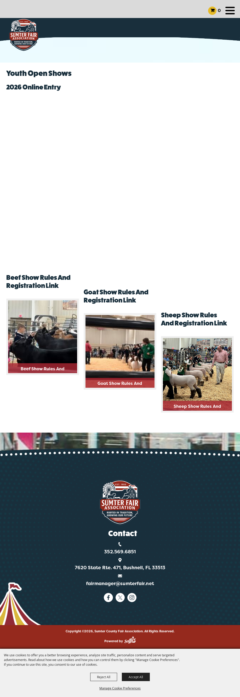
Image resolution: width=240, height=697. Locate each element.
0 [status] (219, 10)
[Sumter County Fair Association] (24, 34)
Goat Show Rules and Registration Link (120, 384)
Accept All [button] (136, 677)
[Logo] (120, 502)
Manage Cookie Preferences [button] (120, 688)
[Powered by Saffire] (130, 640)
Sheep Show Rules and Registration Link (197, 407)
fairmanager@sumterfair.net (120, 583)
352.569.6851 (120, 552)
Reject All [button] (103, 677)
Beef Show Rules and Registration (43, 369)
